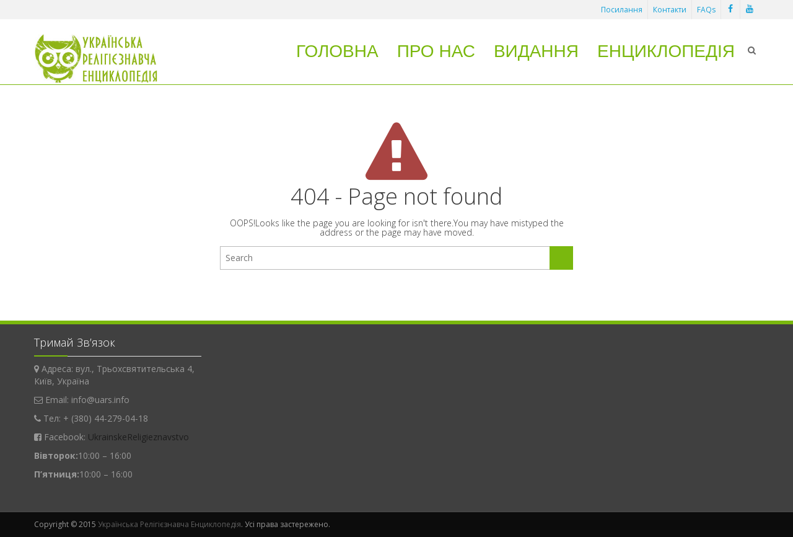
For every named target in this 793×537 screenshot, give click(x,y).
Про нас (436, 51)
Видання (536, 51)
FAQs (706, 9)
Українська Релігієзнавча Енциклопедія (169, 524)
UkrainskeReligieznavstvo (138, 437)
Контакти (669, 9)
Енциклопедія (666, 51)
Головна (337, 51)
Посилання (621, 9)
